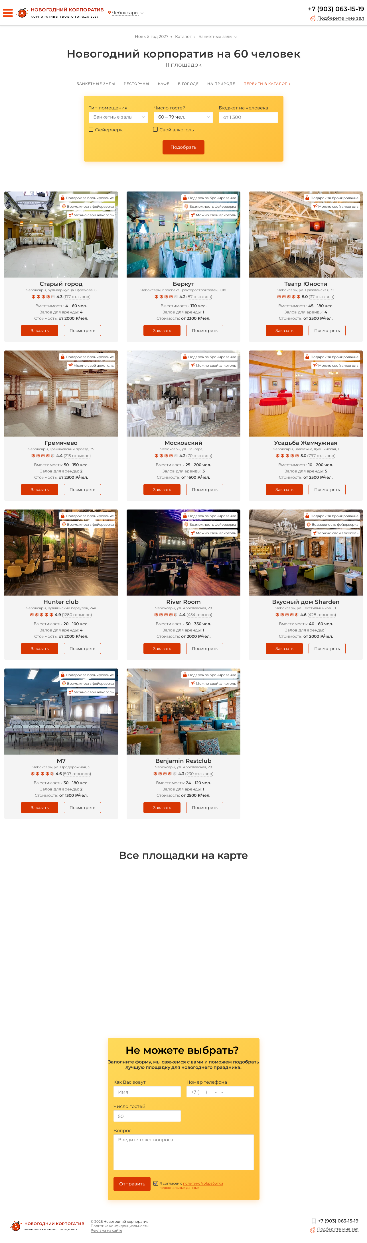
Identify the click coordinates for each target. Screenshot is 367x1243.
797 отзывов (321, 455)
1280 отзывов (77, 614)
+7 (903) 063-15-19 (336, 9)
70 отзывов (199, 455)
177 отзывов (77, 296)
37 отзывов (321, 296)
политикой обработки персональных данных (191, 1185)
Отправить (132, 1184)
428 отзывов (322, 614)
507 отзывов (77, 773)
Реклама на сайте (106, 1230)
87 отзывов (199, 296)
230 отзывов (199, 773)
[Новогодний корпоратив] (59, 13)
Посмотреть (82, 330)
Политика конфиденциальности (120, 1226)
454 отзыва (199, 614)
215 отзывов (77, 455)
